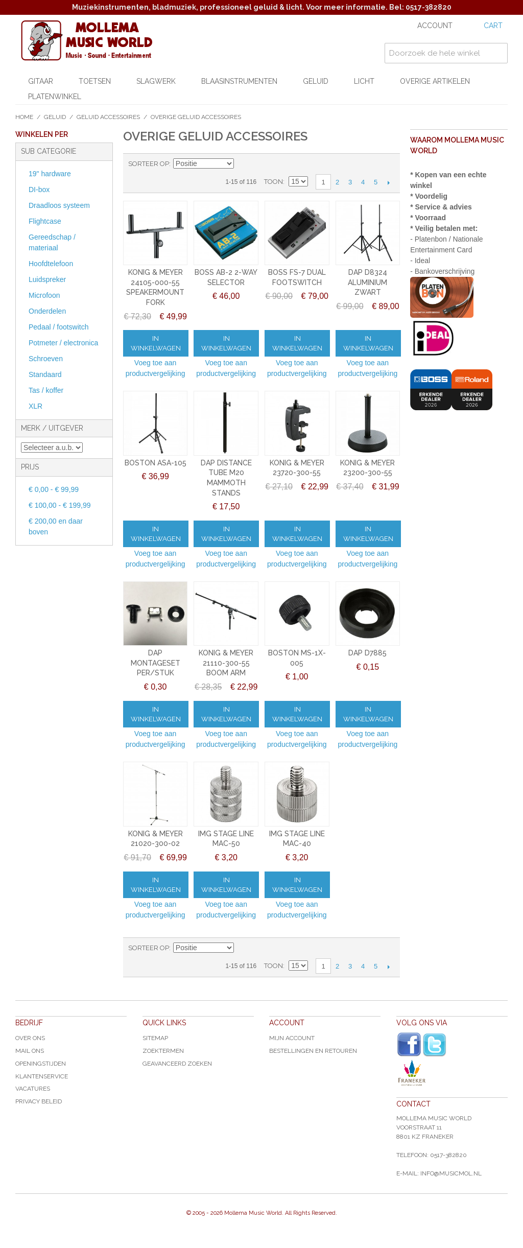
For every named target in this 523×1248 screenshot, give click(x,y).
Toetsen (95, 81)
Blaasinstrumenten (239, 81)
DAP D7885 (367, 653)
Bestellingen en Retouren (313, 1050)
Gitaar (40, 81)
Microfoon (44, 295)
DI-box (39, 189)
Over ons (30, 1038)
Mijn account (292, 1038)
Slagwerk (156, 81)
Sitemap (155, 1038)
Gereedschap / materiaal (52, 242)
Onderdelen (47, 311)
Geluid (315, 81)
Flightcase (45, 221)
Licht (364, 81)
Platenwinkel (54, 96)
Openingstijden (40, 1063)
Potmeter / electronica (63, 343)
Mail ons (29, 1050)
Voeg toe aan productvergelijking (155, 368)
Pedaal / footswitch (59, 327)
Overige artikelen (435, 81)
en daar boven (56, 526)
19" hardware (50, 174)
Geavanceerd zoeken (177, 1063)
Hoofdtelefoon (51, 264)
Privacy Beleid (38, 1101)
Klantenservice (41, 1076)
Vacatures (32, 1088)
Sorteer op (148, 164)
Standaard (45, 374)
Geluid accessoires (108, 117)
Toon (273, 181)
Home (24, 117)
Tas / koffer (46, 390)
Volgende (388, 182)
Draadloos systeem (59, 205)
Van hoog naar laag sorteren (243, 164)
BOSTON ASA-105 (155, 463)
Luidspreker (47, 279)
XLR (35, 406)
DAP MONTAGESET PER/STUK (155, 663)
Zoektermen (163, 1050)
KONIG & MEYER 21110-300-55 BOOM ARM (226, 663)
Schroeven (46, 359)
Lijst (279, 164)
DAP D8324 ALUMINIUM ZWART (367, 282)
